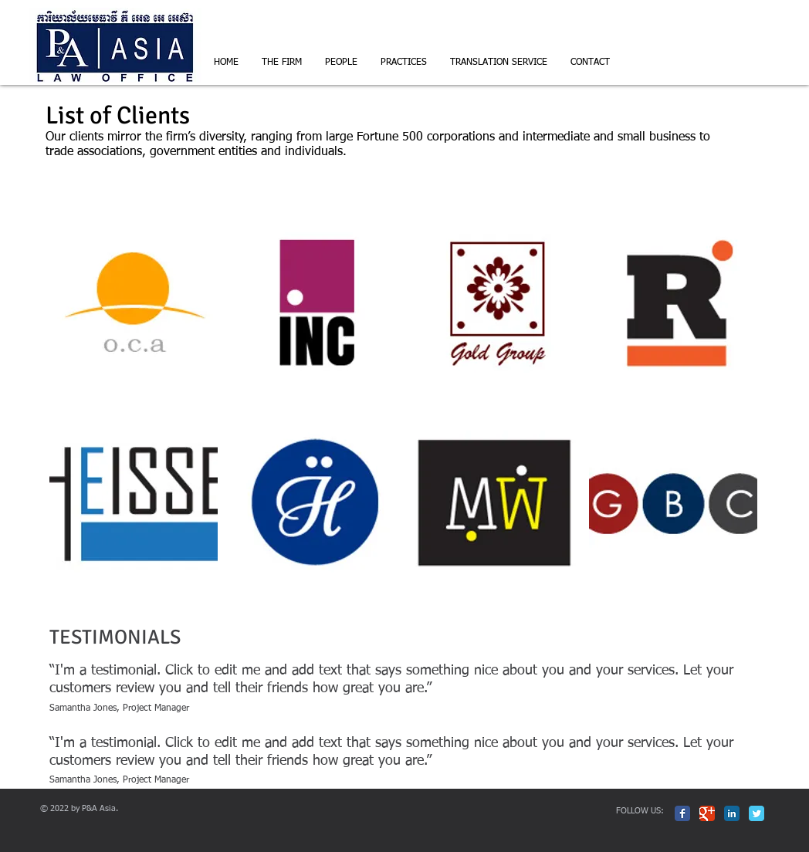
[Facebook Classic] (682, 813)
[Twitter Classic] (756, 813)
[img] (133, 303)
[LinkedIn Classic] (732, 813)
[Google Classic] (707, 813)
